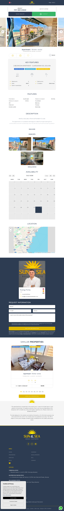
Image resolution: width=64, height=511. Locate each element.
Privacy (27, 508)
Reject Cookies (13, 505)
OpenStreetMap (44, 252)
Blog (10, 460)
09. (43, 391)
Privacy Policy (46, 323)
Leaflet (36, 252)
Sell (32, 457)
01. (21, 391)
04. (29, 391)
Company (33, 452)
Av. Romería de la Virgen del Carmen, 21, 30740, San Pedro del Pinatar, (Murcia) (29, 477)
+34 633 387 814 (25, 294)
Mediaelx (49, 508)
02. (24, 391)
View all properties (32, 396)
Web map (36, 508)
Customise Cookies (13, 501)
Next (61, 32)
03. (27, 391)
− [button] (10, 230)
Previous (3, 32)
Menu (52, 2)
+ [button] (10, 228)
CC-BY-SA (53, 252)
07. (37, 391)
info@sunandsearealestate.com (29, 296)
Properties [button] (12, 454)
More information (7, 495)
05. (32, 391)
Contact (44, 14)
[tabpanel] (32, 366)
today (46, 175)
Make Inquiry (20, 14)
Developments (35, 454)
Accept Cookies (13, 498)
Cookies (32, 508)
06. (35, 391)
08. (40, 391)
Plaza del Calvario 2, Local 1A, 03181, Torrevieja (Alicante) (23, 472)
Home (10, 452)
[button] (13, 55)
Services (11, 457)
